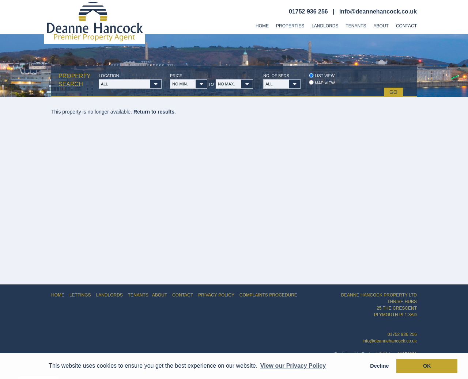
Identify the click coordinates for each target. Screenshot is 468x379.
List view (322, 75)
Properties (290, 25)
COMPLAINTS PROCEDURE (268, 295)
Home (262, 25)
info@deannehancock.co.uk (378, 11)
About (381, 25)
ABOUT (159, 295)
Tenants (356, 25)
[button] (130, 84)
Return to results (153, 112)
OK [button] (427, 366)
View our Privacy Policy (293, 366)
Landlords (325, 25)
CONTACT (182, 295)
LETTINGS (80, 295)
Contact (406, 25)
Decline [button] (379, 366)
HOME (57, 295)
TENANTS (138, 295)
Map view (322, 82)
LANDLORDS (109, 295)
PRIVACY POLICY (216, 295)
